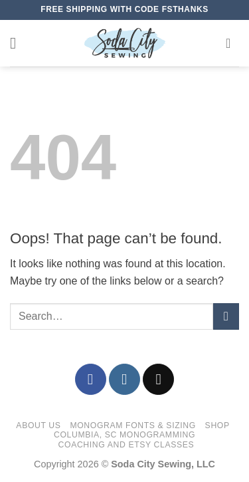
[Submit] (226, 316)
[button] (18, 43)
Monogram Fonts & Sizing (132, 425)
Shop (217, 425)
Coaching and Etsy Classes (126, 444)
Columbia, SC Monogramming (124, 434)
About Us (38, 425)
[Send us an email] (158, 379)
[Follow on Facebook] (90, 379)
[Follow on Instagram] (124, 379)
